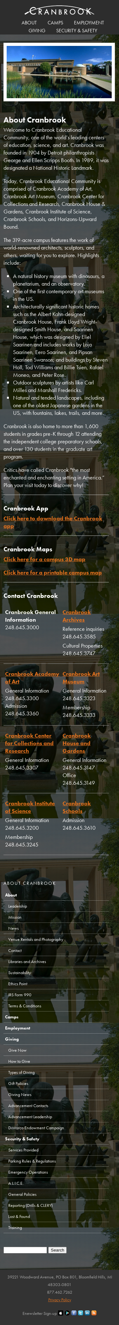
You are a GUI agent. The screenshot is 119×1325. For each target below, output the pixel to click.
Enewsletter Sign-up (40, 1313)
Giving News (19, 1094)
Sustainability (19, 972)
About (29, 22)
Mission (15, 917)
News (13, 928)
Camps (55, 22)
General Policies (22, 1194)
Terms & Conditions (24, 1006)
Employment (89, 22)
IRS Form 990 (19, 995)
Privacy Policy (59, 1300)
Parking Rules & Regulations (32, 1161)
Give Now (17, 1050)
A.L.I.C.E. (15, 1183)
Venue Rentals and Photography (35, 939)
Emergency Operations (28, 1172)
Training (15, 1227)
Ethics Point (17, 983)
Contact (15, 950)
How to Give (19, 1061)
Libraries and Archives (27, 961)
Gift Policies (18, 1083)
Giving (37, 30)
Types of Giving (21, 1072)
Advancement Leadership (30, 1116)
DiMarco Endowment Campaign (36, 1128)
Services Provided (23, 1150)
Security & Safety (76, 30)
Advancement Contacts (28, 1105)
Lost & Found (19, 1216)
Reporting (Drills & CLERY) (30, 1205)
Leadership (17, 906)
